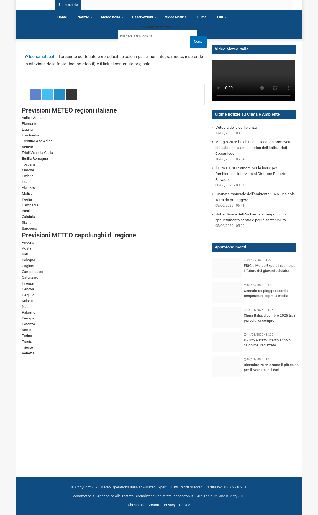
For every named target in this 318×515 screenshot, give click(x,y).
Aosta (26, 248)
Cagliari (28, 266)
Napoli (27, 307)
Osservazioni (142, 17)
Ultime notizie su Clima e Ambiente (247, 114)
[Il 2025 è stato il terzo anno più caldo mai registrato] (227, 342)
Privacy (170, 505)
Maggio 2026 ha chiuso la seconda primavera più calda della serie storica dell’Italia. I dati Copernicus (253, 147)
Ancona (28, 242)
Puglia (27, 199)
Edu (220, 17)
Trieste (27, 347)
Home (62, 17)
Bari (25, 254)
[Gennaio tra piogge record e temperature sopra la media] (227, 292)
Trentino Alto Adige (37, 141)
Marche (28, 170)
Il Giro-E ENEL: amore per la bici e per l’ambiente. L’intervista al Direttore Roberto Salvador (250, 174)
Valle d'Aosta (32, 118)
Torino (27, 336)
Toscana (28, 164)
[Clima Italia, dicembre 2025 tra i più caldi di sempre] (227, 317)
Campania (30, 205)
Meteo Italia (110, 17)
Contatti (153, 505)
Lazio (26, 182)
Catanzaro (30, 277)
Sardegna (29, 228)
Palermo (28, 312)
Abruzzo (28, 188)
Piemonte (29, 123)
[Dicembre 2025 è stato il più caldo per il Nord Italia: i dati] (227, 366)
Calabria (28, 217)
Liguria (27, 129)
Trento (27, 341)
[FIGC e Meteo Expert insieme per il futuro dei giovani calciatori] (227, 268)
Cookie (184, 505)
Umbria (28, 176)
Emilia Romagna (35, 158)
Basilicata (30, 211)
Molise (27, 193)
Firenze (28, 283)
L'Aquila (28, 295)
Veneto (27, 147)
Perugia (28, 318)
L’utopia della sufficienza (236, 127)
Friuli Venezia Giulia (37, 153)
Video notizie (175, 17)
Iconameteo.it (42, 56)
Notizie (83, 17)
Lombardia (30, 135)
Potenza (28, 324)
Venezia (28, 353)
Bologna (28, 260)
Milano (27, 301)
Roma (26, 330)
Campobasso (32, 272)
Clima (202, 17)
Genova (28, 289)
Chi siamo (136, 505)
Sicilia (26, 222)
